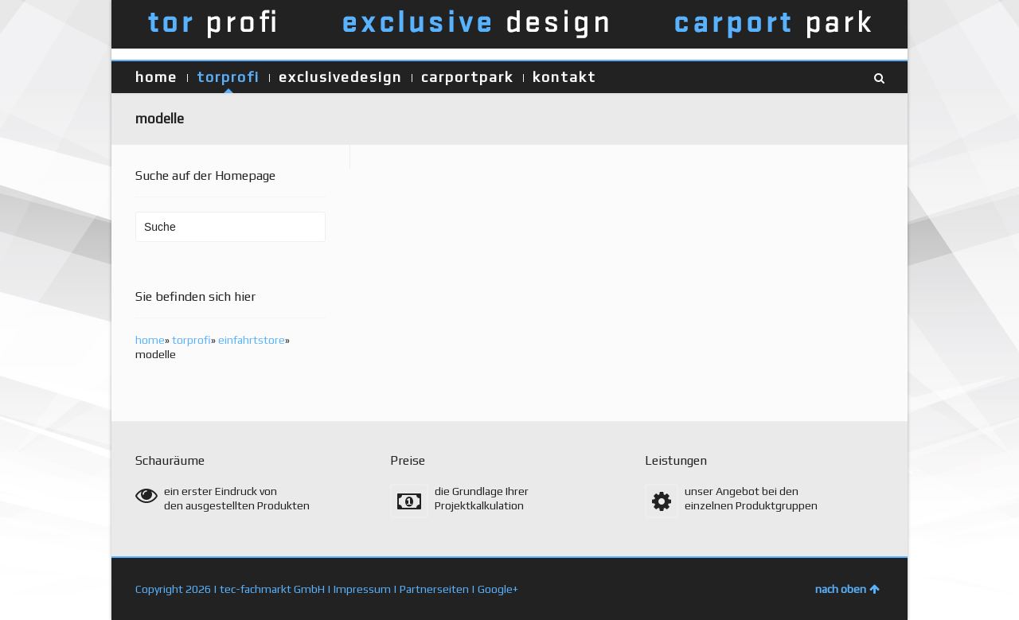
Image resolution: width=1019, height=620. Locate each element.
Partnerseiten (434, 589)
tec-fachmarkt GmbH (272, 589)
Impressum (362, 589)
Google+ (498, 589)
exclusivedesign (340, 76)
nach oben (847, 589)
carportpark (467, 76)
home (156, 76)
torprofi (228, 76)
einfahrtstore (251, 339)
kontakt (564, 76)
